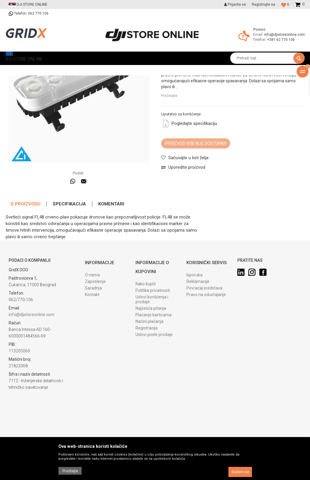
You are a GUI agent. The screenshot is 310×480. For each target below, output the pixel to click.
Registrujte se (263, 4)
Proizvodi (49, 69)
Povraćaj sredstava (204, 332)
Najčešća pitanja (150, 353)
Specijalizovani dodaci (113, 69)
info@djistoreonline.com (284, 34)
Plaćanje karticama (153, 359)
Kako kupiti (145, 328)
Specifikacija (69, 248)
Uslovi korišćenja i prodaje (151, 344)
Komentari (111, 248)
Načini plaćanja (149, 366)
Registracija (146, 372)
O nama (92, 319)
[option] (79, 139)
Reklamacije (197, 326)
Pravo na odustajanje (206, 339)
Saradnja (93, 332)
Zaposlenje (95, 326)
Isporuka (194, 319)
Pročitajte (169, 160)
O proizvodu (25, 248)
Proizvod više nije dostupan (195, 208)
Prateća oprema (76, 69)
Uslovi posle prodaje (154, 379)
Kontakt (92, 339)
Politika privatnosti (152, 335)
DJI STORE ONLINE (21, 69)
